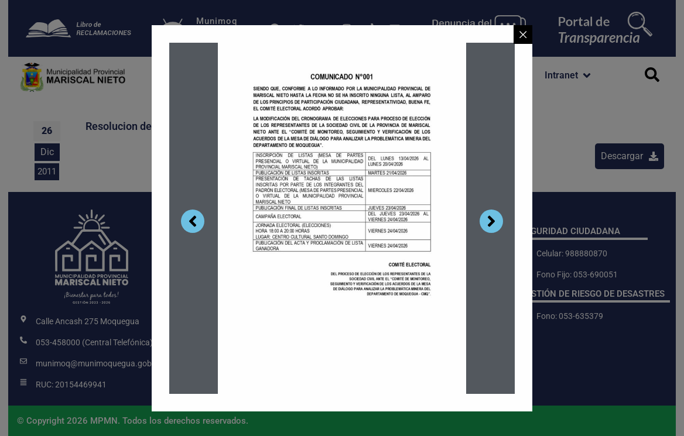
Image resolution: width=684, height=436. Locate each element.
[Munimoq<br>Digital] (172, 28)
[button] (195, 75)
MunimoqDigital (216, 26)
